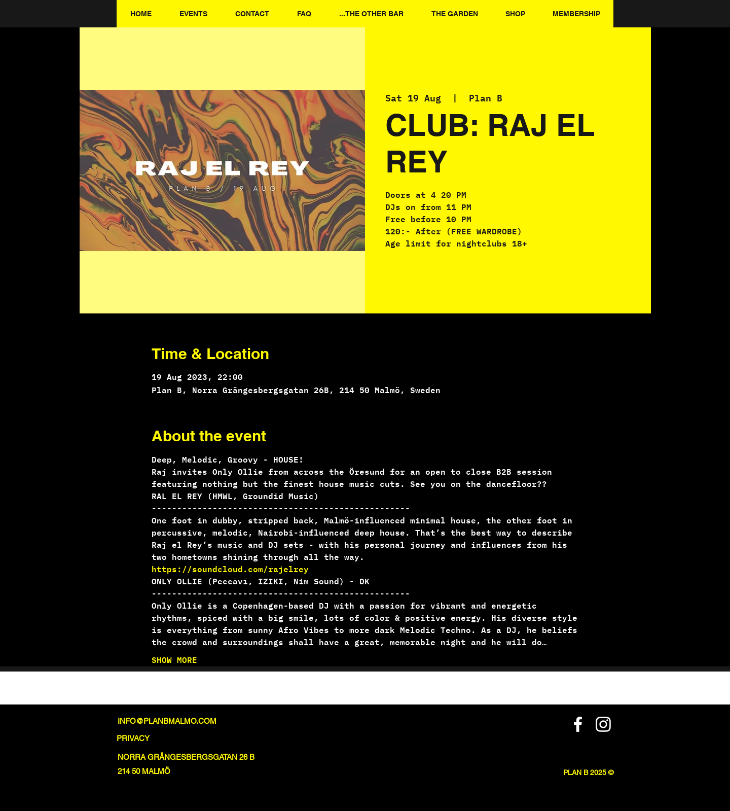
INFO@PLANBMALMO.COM (167, 721)
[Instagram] (603, 724)
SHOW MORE (174, 659)
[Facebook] (578, 724)
